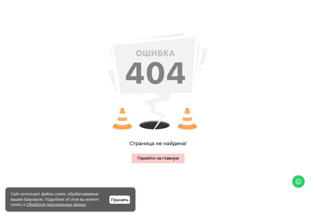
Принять (119, 199)
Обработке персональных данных (56, 204)
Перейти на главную (158, 158)
